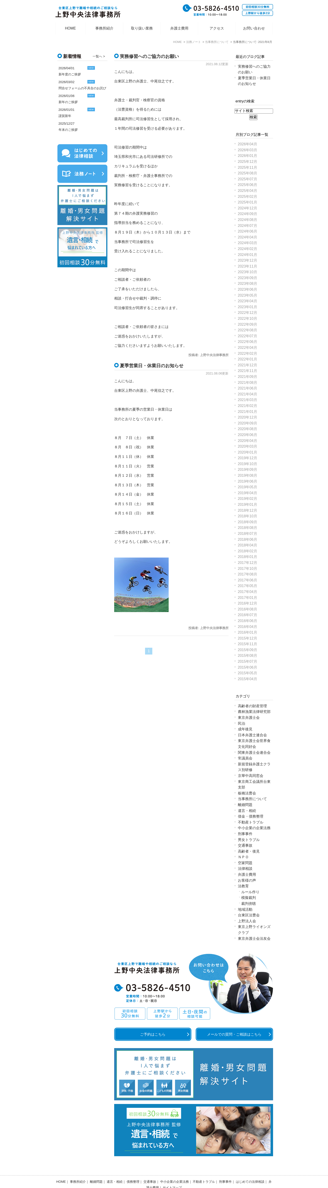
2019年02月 (247, 499)
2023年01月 (247, 307)
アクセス (217, 28)
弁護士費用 (179, 28)
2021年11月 (247, 371)
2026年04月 (247, 144)
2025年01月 (247, 202)
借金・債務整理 (250, 816)
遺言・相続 (247, 811)
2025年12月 (247, 162)
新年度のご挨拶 (70, 74)
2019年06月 (247, 481)
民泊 (241, 723)
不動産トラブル (250, 822)
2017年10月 (247, 568)
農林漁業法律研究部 (254, 712)
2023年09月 (247, 278)
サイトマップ (172, 1176)
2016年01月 (247, 632)
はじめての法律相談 (250, 1170)
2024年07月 (247, 226)
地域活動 (245, 909)
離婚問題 (245, 805)
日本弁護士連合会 (252, 735)
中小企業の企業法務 (254, 828)
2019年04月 (247, 493)
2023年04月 (247, 301)
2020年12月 (247, 417)
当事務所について (252, 799)
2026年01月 (247, 156)
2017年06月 (247, 580)
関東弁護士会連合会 (254, 752)
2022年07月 (247, 336)
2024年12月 (247, 208)
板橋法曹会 (247, 793)
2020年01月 (247, 452)
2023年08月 (247, 283)
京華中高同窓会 (250, 776)
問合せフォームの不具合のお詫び (82, 88)
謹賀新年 (65, 116)
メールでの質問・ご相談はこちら (234, 1034)
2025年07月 (247, 179)
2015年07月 (247, 661)
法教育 (243, 886)
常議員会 (245, 758)
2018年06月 (247, 539)
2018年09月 (247, 522)
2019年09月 (247, 469)
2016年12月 (247, 603)
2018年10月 (247, 516)
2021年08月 (247, 382)
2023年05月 (247, 295)
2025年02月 (247, 196)
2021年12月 (247, 365)
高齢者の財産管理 (252, 706)
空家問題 (245, 863)
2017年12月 (247, 563)
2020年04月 (247, 441)
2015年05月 (247, 673)
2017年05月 (247, 586)
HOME (70, 28)
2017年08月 (247, 574)
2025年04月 (247, 191)
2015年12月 (247, 638)
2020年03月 (247, 446)
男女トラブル (249, 840)
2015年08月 (247, 655)
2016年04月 (247, 627)
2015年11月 (247, 644)
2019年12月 (247, 458)
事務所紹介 (104, 28)
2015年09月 (247, 650)
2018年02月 (247, 551)
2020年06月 (247, 435)
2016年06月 (247, 621)
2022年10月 (247, 318)
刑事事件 (245, 834)
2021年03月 (247, 400)
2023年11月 (247, 266)
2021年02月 (247, 406)
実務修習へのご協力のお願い (149, 56)
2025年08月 (247, 173)
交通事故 (245, 845)
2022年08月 (247, 330)
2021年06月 (247, 388)
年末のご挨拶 (68, 129)
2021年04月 (247, 394)
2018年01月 (247, 557)
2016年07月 (247, 615)
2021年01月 (247, 412)
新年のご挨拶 (68, 102)
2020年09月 (247, 423)
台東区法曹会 (249, 915)
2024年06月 (247, 231)
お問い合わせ (254, 28)
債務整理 (133, 1170)
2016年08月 (247, 609)
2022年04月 (247, 348)
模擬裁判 (248, 898)
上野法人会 (247, 921)
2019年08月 (247, 475)
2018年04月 (247, 545)
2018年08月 (247, 528)
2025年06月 (247, 185)
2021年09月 (247, 377)
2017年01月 (247, 598)
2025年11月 (247, 167)
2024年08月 (247, 220)
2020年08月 (247, 429)
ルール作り (250, 892)
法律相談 (245, 869)
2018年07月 (247, 534)
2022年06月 (247, 342)
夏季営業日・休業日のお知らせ (151, 365)
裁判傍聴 (248, 903)
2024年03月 (247, 243)
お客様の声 (247, 880)
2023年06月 (247, 289)
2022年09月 (247, 324)
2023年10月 (247, 272)
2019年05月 (247, 487)
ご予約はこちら (152, 1034)
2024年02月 (247, 249)
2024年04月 (247, 237)
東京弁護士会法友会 (254, 938)
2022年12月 (247, 313)
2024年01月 (247, 255)
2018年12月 (247, 510)
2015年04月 (247, 679)
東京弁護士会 (249, 717)
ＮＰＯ (243, 857)
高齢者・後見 (249, 851)
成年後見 (245, 729)
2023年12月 (247, 260)
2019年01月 (247, 504)
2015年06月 (247, 667)
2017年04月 (247, 592)
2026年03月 (247, 150)
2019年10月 (247, 464)
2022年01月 (247, 359)
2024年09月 (247, 214)
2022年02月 (247, 353)
